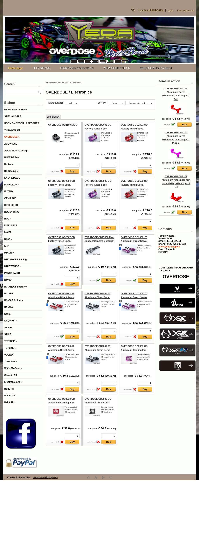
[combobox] (116, 103)
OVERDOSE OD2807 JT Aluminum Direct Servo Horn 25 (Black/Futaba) (97, 350)
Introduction (51, 83)
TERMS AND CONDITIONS (76, 68)
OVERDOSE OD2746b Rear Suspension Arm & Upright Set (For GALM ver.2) (99, 241)
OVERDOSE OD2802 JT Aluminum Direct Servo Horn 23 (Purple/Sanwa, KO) (136, 241)
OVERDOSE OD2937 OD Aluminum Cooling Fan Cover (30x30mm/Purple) (134, 350)
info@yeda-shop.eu (169, 246)
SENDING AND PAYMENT (156, 68)
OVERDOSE (63, 83)
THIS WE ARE (41, 68)
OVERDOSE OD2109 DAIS (62, 124)
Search (9, 84)
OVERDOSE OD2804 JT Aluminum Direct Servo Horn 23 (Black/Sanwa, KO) (99, 297)
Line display (53, 116)
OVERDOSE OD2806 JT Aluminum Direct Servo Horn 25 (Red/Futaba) (61, 350)
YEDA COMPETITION (116, 68)
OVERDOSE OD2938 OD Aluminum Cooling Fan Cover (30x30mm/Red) (61, 403)
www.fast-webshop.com (45, 477)
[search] (39, 92)
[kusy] (72, 165)
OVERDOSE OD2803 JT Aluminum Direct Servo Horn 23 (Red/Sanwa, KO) (62, 297)
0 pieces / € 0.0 (150, 10)
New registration (185, 10)
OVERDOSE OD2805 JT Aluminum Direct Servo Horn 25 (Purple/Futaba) (134, 297)
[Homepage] (15, 68)
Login (170, 10)
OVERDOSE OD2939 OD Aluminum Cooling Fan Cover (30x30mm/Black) (98, 403)
